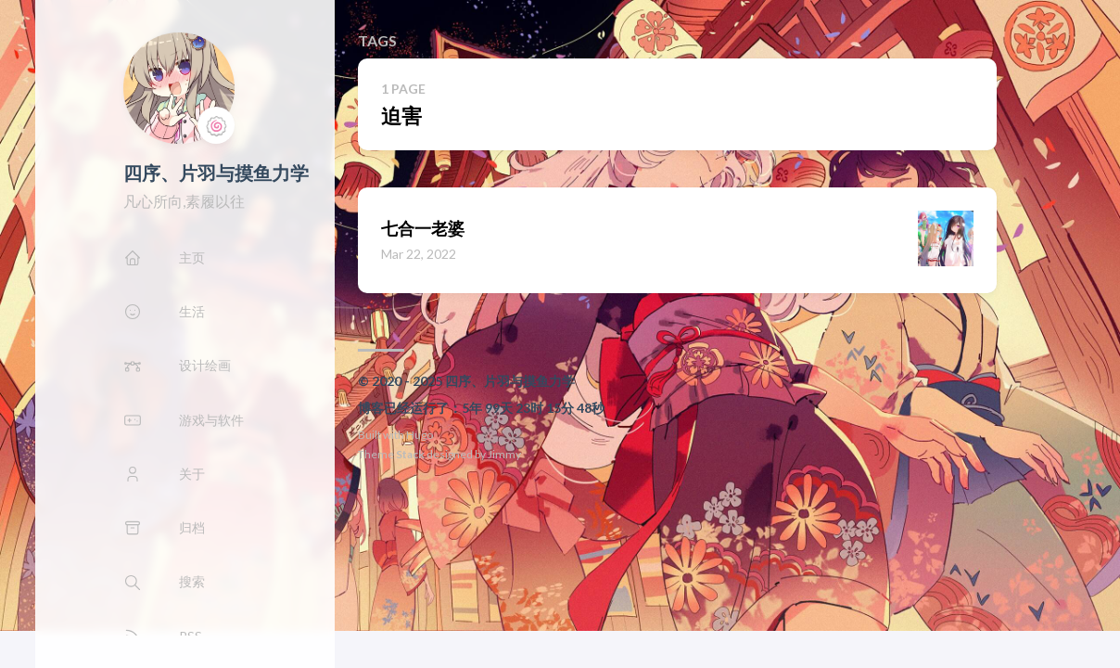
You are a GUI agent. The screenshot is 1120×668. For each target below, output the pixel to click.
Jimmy (504, 454)
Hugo (419, 435)
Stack (410, 454)
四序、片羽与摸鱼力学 (216, 172)
